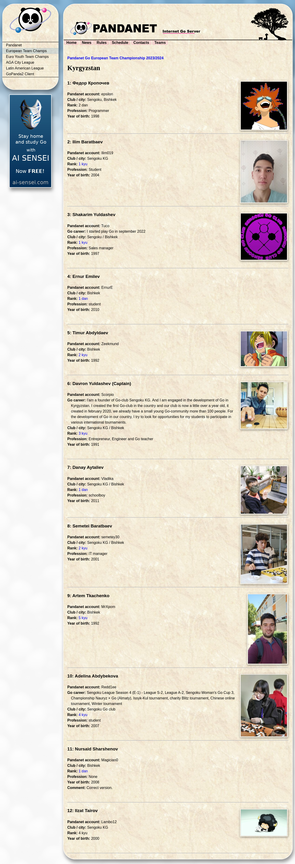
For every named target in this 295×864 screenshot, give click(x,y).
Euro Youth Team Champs (27, 57)
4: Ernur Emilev (83, 276)
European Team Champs (26, 51)
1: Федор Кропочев (88, 83)
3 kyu (83, 433)
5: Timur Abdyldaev (87, 332)
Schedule (120, 43)
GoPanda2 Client (20, 74)
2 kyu (83, 355)
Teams (160, 43)
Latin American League (25, 68)
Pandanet (14, 45)
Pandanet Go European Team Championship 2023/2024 (115, 58)
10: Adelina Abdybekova (92, 676)
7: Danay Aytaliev (85, 467)
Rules (102, 43)
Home (71, 43)
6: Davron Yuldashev (89, 383)
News (86, 43)
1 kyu (83, 164)
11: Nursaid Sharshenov (92, 749)
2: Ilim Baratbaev (85, 141)
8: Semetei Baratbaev (89, 526)
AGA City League (20, 62)
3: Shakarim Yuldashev (91, 214)
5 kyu (83, 618)
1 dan (83, 299)
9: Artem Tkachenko (88, 595)
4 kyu (83, 715)
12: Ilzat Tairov (82, 810)
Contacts (141, 43)
